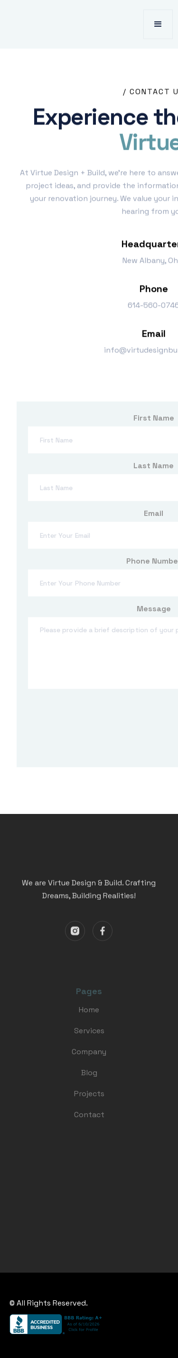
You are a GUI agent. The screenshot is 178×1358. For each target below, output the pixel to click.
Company (89, 1056)
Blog (89, 1077)
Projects (89, 1098)
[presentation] (100, 731)
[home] (50, 24)
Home (89, 1014)
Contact (89, 1119)
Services (89, 1035)
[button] (158, 24)
